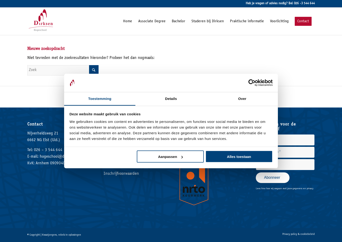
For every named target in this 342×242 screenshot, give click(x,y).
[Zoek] (63, 70)
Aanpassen (170, 157)
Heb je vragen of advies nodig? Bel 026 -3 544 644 (280, 3)
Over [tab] (242, 98)
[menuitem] (127, 21)
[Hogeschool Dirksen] (42, 21)
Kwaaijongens (49, 235)
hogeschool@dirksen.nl (59, 157)
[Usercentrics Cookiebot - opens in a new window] (252, 82)
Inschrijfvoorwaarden (121, 174)
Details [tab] (171, 98)
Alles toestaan (239, 157)
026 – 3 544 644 (48, 150)
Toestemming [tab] (99, 98)
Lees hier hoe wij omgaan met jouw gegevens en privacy (284, 189)
